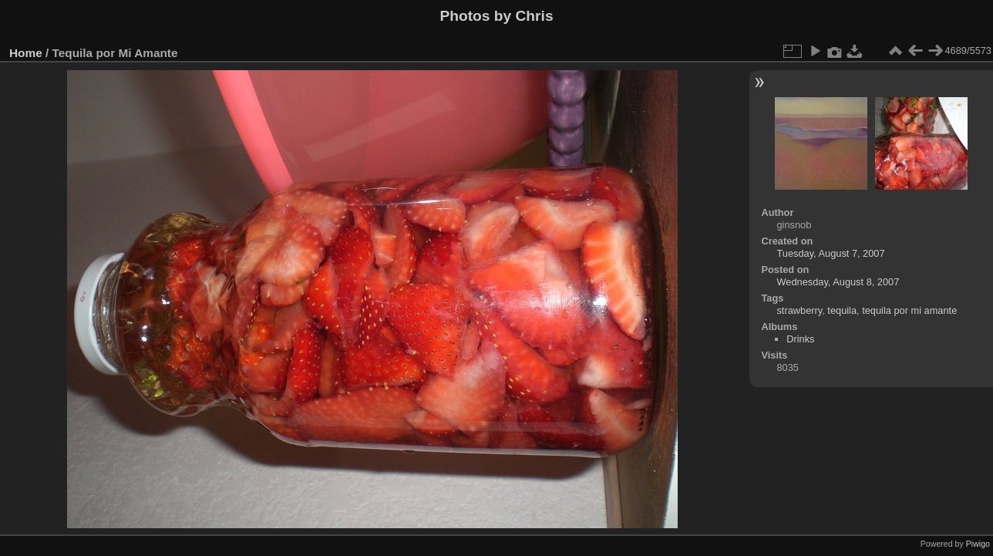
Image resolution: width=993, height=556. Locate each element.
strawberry (799, 310)
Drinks (800, 339)
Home (25, 52)
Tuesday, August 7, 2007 (830, 253)
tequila (842, 310)
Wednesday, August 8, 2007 (837, 282)
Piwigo (978, 543)
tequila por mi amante (909, 310)
